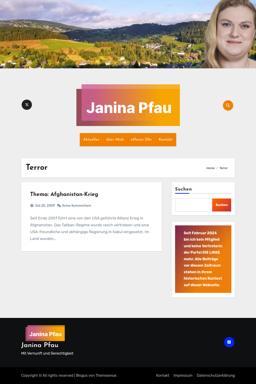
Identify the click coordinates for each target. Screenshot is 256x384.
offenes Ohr (141, 140)
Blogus (82, 375)
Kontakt (166, 140)
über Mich (115, 140)
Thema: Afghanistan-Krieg (65, 195)
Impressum (183, 375)
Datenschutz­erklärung (216, 375)
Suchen (183, 189)
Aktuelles (91, 140)
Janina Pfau (39, 345)
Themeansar (106, 375)
